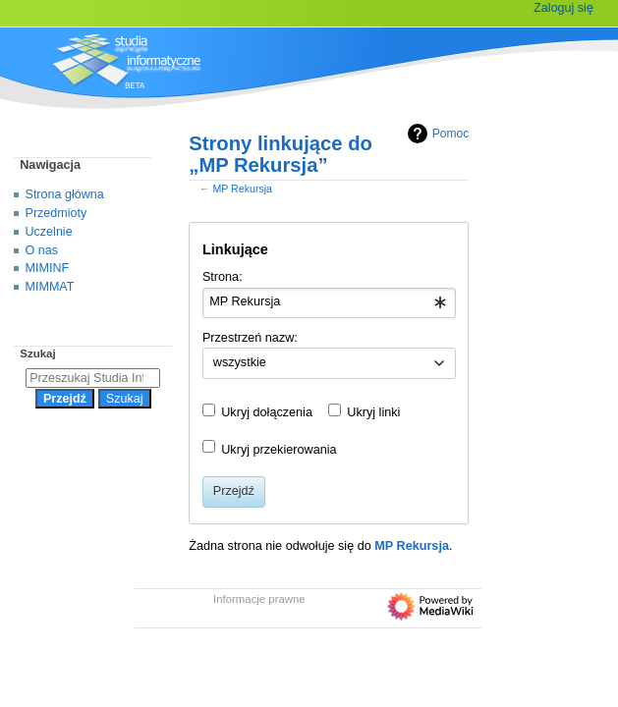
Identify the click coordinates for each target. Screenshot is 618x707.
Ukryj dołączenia (266, 412)
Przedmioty (56, 213)
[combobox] (329, 303)
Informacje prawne (259, 599)
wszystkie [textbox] (239, 362)
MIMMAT (50, 287)
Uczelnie (49, 232)
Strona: (222, 277)
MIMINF (48, 268)
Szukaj (37, 353)
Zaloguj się (563, 8)
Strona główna (65, 194)
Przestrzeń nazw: (250, 338)
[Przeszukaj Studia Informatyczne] (93, 378)
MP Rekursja (242, 188)
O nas (42, 250)
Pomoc (436, 133)
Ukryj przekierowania (278, 450)
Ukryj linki (373, 412)
